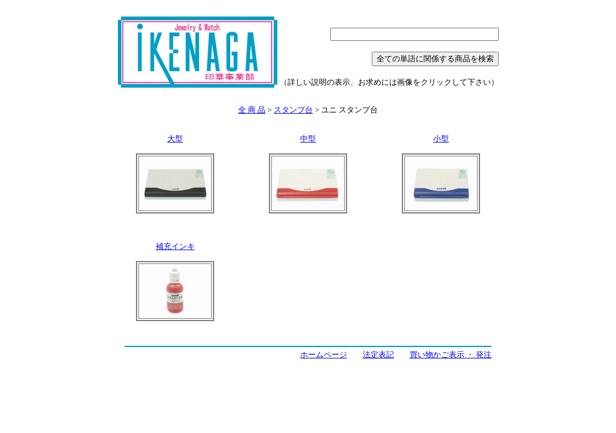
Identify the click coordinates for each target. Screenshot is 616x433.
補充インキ (175, 246)
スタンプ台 (293, 109)
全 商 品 (252, 109)
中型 (308, 138)
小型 (441, 138)
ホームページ (323, 354)
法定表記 (378, 354)
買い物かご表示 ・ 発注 (451, 354)
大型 (175, 138)
